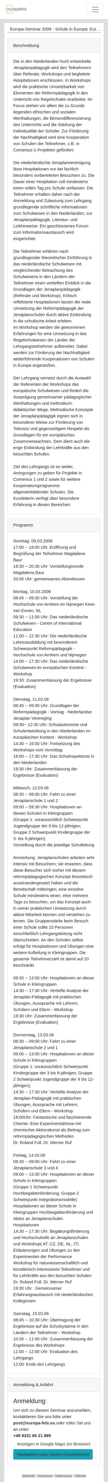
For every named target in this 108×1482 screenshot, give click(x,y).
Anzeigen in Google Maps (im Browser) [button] (53, 1444)
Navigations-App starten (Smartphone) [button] (53, 1454)
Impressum (45, 1475)
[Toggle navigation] (95, 9)
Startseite (28, 1475)
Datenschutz (63, 1475)
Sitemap (80, 1475)
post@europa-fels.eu (34, 1423)
